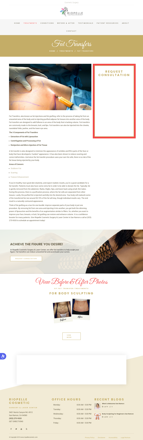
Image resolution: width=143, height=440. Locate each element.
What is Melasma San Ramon (113, 401)
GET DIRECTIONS (16, 419)
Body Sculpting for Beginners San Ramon (117, 412)
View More (71, 335)
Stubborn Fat (16, 168)
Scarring (14, 172)
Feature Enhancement (20, 177)
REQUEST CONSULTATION (25, 258)
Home (52, 51)
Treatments (66, 51)
